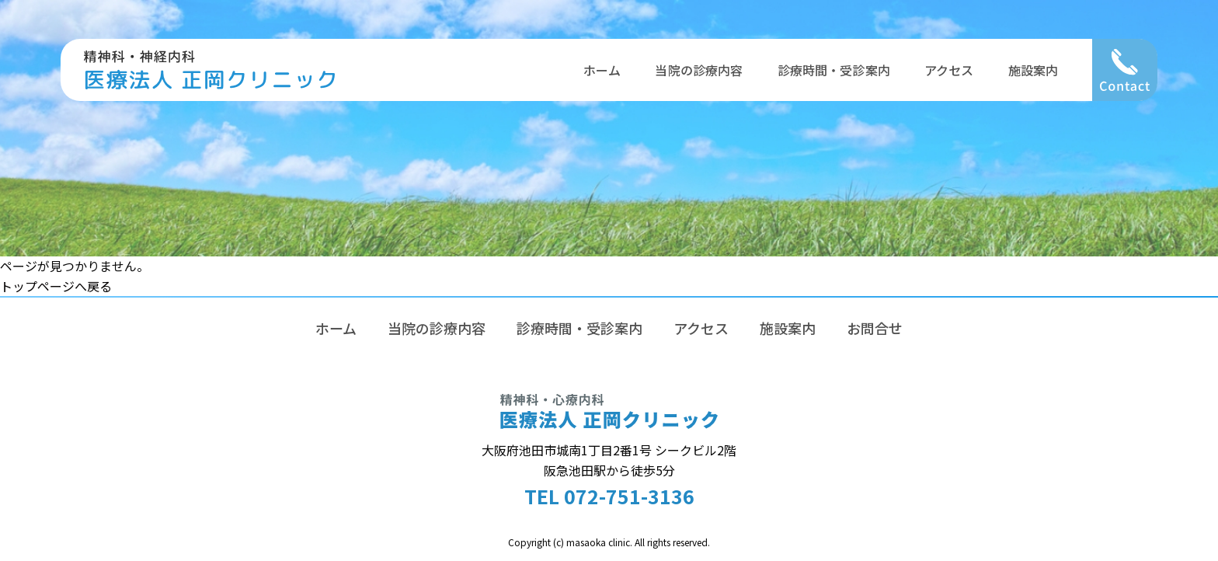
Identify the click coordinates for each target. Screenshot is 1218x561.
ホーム (602, 70)
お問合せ (875, 328)
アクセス (949, 70)
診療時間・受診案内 (834, 70)
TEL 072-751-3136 (609, 496)
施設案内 (1033, 70)
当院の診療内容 (699, 70)
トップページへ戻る (56, 286)
